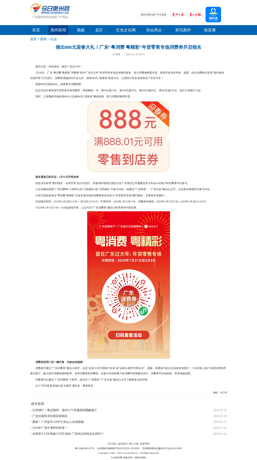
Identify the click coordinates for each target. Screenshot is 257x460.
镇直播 (210, 30)
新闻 (43, 39)
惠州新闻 (58, 30)
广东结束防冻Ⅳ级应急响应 (50, 416)
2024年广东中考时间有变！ (50, 427)
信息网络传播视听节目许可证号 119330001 (118, 448)
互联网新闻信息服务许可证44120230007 (162, 448)
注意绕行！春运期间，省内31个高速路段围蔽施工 (64, 410)
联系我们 (123, 444)
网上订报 (133, 444)
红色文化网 (126, 30)
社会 (53, 39)
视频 (81, 30)
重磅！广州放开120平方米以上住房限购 (58, 422)
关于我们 (112, 444)
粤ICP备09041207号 (84, 448)
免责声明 (144, 444)
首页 (36, 30)
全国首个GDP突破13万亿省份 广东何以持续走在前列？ (68, 433)
